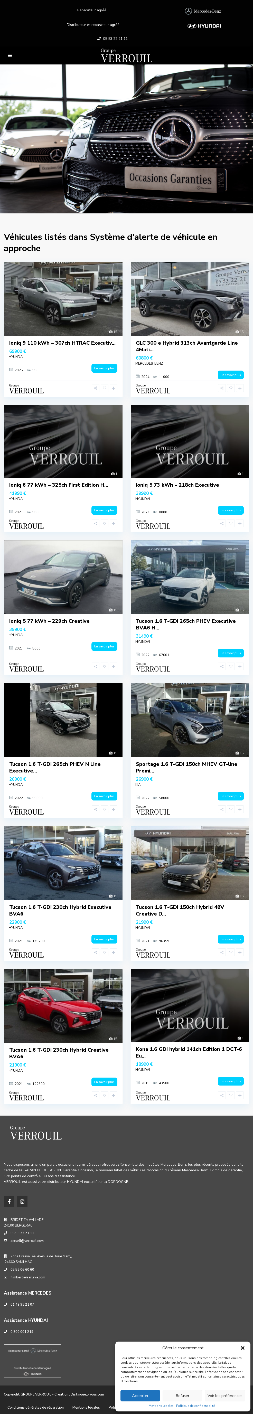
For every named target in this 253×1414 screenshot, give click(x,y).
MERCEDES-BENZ (149, 363)
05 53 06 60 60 (22, 1269)
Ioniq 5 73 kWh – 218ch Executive (177, 485)
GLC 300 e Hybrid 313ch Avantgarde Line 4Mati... (187, 346)
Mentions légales (161, 1406)
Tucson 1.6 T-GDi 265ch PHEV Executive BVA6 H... (186, 624)
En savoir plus (104, 368)
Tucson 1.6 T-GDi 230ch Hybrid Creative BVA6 (59, 1053)
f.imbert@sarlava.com (28, 1277)
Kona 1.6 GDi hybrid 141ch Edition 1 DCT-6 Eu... (189, 1052)
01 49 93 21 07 (22, 1304)
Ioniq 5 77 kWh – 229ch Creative (49, 621)
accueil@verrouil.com (27, 1241)
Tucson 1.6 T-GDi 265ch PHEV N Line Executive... (55, 767)
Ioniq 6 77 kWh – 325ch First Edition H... (58, 485)
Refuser (182, 1395)
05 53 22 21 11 (115, 38)
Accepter (140, 1395)
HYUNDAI (16, 357)
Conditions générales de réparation (35, 1407)
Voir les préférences (225, 1395)
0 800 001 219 (22, 1332)
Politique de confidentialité (195, 1406)
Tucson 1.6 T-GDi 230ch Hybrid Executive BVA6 (60, 910)
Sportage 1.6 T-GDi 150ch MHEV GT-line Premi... (186, 767)
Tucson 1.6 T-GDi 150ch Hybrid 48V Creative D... (180, 910)
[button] (242, 1348)
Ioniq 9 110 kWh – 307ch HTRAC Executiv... (62, 343)
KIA (137, 785)
